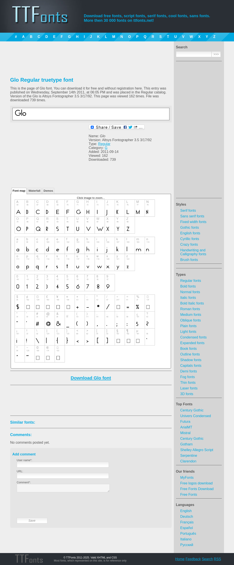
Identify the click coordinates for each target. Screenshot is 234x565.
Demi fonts (188, 371)
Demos (48, 190)
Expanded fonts (192, 343)
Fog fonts (187, 377)
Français (187, 522)
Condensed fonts (193, 337)
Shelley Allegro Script (196, 450)
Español (186, 528)
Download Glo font (91, 377)
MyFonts (187, 477)
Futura (185, 421)
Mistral (185, 433)
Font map (19, 190)
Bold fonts (188, 286)
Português (188, 533)
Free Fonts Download (197, 489)
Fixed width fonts (193, 222)
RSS (217, 559)
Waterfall (34, 190)
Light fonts (188, 331)
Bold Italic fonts (192, 303)
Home (180, 559)
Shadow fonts (191, 360)
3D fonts (186, 394)
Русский (186, 545)
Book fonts (188, 348)
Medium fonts (190, 314)
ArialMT (186, 427)
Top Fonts (184, 404)
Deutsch (186, 516)
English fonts (190, 233)
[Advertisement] (199, 131)
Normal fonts (190, 292)
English (186, 511)
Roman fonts (190, 309)
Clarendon (188, 461)
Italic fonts (188, 297)
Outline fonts (190, 354)
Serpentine (188, 455)
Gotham (186, 444)
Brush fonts (189, 260)
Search (207, 559)
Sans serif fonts (192, 216)
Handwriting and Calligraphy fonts (193, 252)
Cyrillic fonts (189, 239)
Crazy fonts (189, 244)
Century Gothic (192, 410)
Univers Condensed (195, 416)
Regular (104, 144)
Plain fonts (188, 326)
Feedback (193, 559)
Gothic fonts (189, 227)
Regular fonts (190, 280)
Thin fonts (188, 382)
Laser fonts (189, 388)
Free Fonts (188, 494)
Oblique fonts (190, 320)
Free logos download (196, 483)
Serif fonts (188, 210)
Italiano (186, 539)
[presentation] (50, 508)
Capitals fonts (191, 365)
